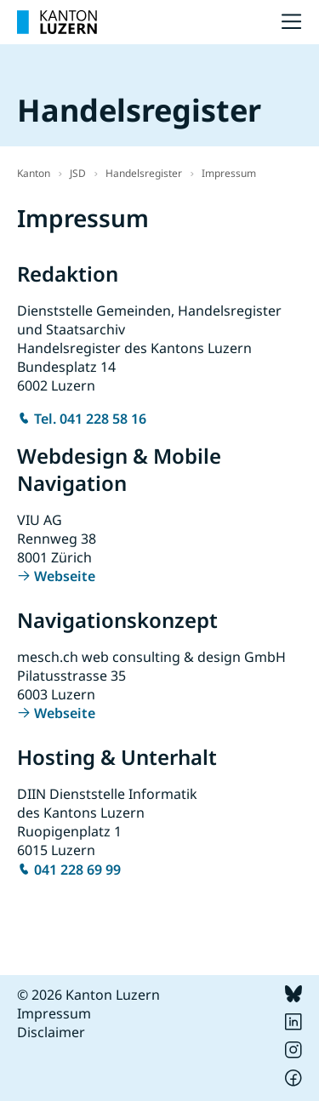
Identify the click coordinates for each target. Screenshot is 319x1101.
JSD (78, 173)
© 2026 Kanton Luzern (88, 994)
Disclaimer (51, 1032)
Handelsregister (143, 173)
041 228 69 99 (77, 869)
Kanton (33, 173)
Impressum (229, 173)
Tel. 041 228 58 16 (90, 418)
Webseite (64, 576)
